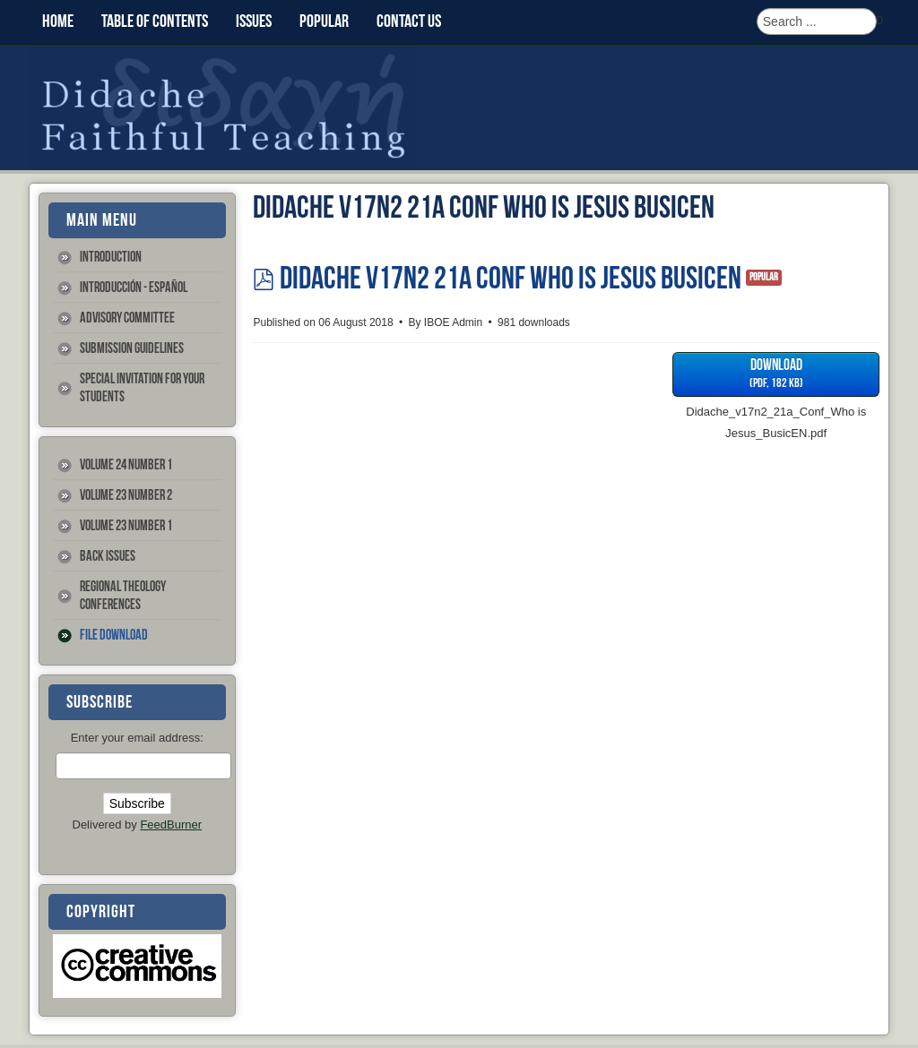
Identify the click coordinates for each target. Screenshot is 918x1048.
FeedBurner (171, 824)
